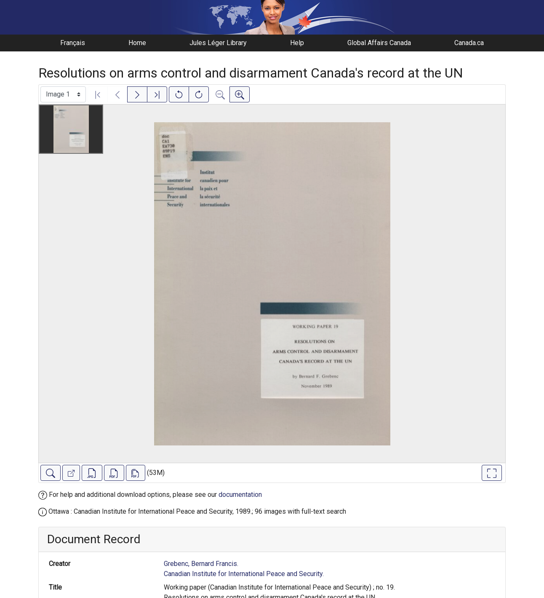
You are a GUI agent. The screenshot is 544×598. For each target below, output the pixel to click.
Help (297, 43)
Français (72, 43)
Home (137, 43)
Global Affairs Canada (379, 43)
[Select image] (63, 94)
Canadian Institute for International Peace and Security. (244, 574)
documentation (240, 495)
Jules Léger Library (218, 43)
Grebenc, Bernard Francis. (201, 564)
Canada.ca (469, 43)
